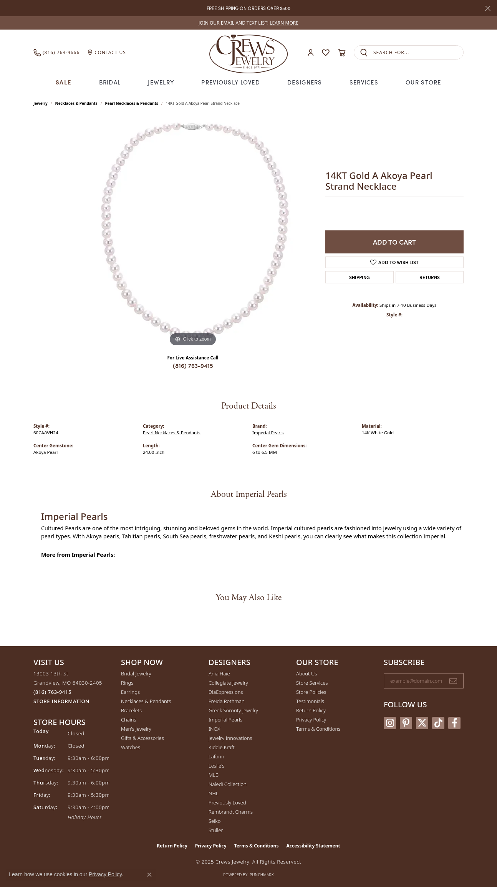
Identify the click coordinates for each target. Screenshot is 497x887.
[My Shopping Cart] (341, 52)
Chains (128, 719)
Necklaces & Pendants (76, 103)
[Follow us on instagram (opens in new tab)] (390, 723)
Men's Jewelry (136, 728)
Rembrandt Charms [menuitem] (231, 811)
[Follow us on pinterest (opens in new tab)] (406, 723)
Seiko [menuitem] (214, 820)
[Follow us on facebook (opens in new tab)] (454, 723)
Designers (304, 82)
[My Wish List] (326, 52)
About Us (306, 673)
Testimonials (310, 701)
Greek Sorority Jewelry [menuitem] (233, 710)
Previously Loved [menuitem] (227, 802)
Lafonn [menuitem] (216, 756)
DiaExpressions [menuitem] (226, 691)
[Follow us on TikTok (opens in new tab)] (438, 723)
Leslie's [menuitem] (216, 765)
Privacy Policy (311, 719)
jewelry (40, 103)
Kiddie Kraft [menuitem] (222, 747)
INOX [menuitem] (214, 728)
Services (364, 82)
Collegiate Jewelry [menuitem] (228, 682)
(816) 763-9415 (193, 365)
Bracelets (131, 710)
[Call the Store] (52, 691)
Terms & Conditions (318, 728)
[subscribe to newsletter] (453, 681)
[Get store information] (61, 701)
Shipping (359, 277)
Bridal (110, 82)
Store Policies (311, 691)
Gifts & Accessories (142, 738)
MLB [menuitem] (214, 774)
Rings (127, 682)
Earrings (130, 691)
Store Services (312, 682)
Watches (130, 747)
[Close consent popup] (149, 874)
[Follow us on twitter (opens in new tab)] (422, 723)
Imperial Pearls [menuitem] (225, 719)
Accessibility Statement (313, 845)
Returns (429, 277)
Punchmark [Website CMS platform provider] (262, 874)
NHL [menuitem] (214, 793)
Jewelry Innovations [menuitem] (230, 738)
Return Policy (311, 710)
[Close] (487, 8)
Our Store (423, 82)
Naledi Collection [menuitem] (228, 784)
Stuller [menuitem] (216, 830)
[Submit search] (364, 52)
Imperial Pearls (268, 432)
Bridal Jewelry (136, 673)
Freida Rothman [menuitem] (227, 701)
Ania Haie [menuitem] (219, 673)
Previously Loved (230, 82)
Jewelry (161, 82)
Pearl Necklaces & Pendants (131, 103)
